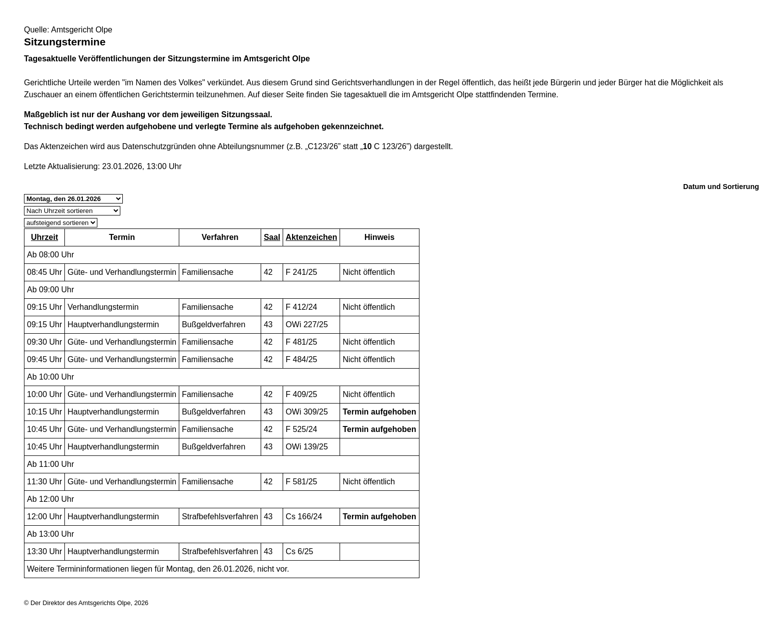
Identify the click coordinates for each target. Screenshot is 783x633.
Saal (272, 237)
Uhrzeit (44, 237)
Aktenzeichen (311, 237)
